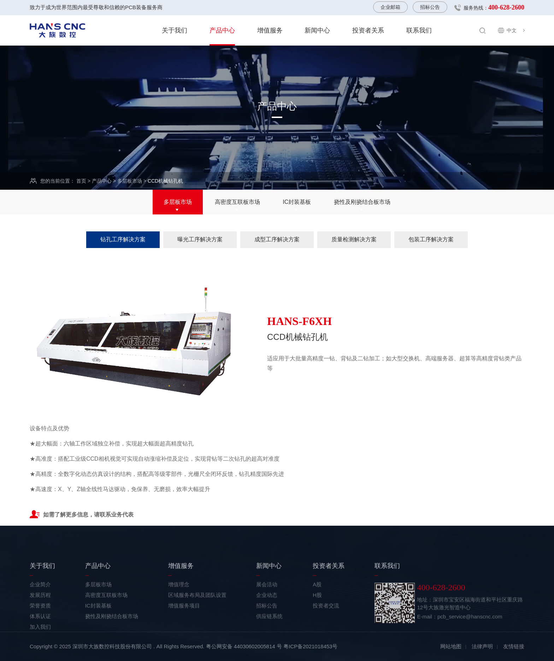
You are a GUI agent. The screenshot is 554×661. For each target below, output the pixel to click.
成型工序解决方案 (277, 239)
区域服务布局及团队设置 (197, 623)
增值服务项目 (184, 634)
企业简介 (40, 612)
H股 (317, 623)
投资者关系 (368, 30)
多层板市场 (129, 181)
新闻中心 (317, 30)
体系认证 (40, 644)
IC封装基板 (297, 203)
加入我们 (40, 655)
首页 (81, 181)
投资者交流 (326, 634)
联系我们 (419, 30)
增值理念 (178, 612)
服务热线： (494, 7)
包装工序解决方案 (431, 239)
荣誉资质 (40, 634)
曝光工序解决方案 (200, 239)
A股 (317, 612)
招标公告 (430, 7)
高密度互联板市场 (237, 203)
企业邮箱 (390, 7)
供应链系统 (269, 644)
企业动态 (266, 623)
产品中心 (222, 30)
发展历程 (40, 623)
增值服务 (270, 30)
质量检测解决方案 (354, 239)
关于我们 (174, 30)
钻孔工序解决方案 (123, 239)
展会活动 (266, 612)
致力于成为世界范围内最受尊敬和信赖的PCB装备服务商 (96, 7)
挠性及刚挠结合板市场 (362, 203)
